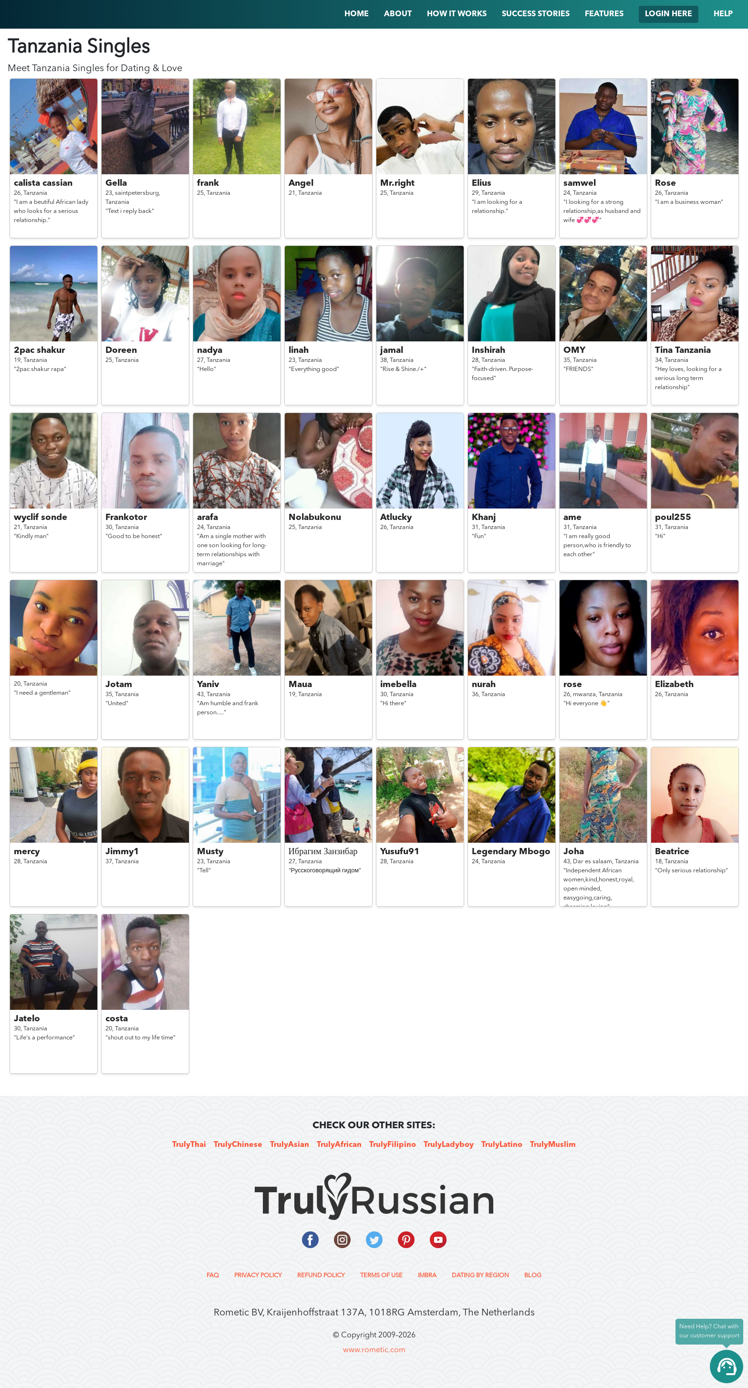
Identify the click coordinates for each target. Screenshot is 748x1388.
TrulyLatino (501, 1145)
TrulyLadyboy (449, 1145)
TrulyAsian (289, 1145)
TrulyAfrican (339, 1145)
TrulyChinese (238, 1145)
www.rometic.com (374, 1350)
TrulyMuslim (553, 1145)
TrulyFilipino (392, 1145)
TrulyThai (189, 1145)
